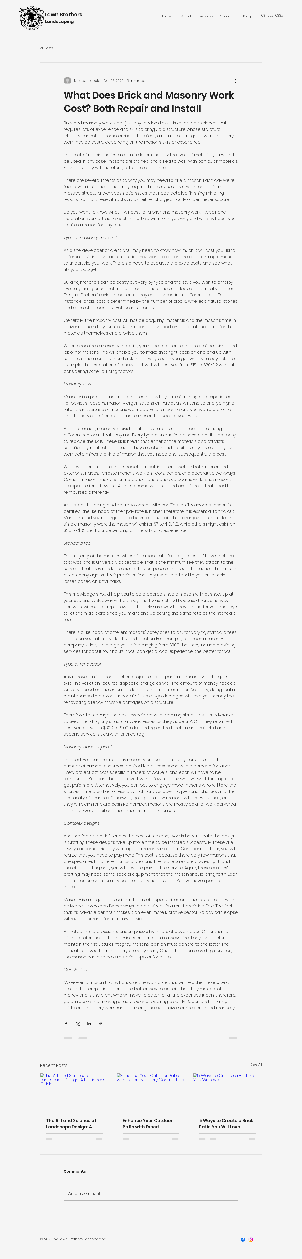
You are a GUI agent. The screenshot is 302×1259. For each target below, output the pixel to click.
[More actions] (235, 80)
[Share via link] (100, 1023)
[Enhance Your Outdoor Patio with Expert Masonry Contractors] (151, 1092)
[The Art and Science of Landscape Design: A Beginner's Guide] (74, 1092)
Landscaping (59, 21)
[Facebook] (243, 1239)
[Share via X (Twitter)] (77, 1023)
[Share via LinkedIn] (89, 1023)
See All (256, 1064)
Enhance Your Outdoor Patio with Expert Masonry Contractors (148, 1124)
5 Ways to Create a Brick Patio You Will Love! (226, 1124)
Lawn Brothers (63, 14)
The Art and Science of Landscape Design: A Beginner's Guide (71, 1124)
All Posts (47, 48)
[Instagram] (250, 1239)
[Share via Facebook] (66, 1023)
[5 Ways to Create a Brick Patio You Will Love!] (227, 1092)
